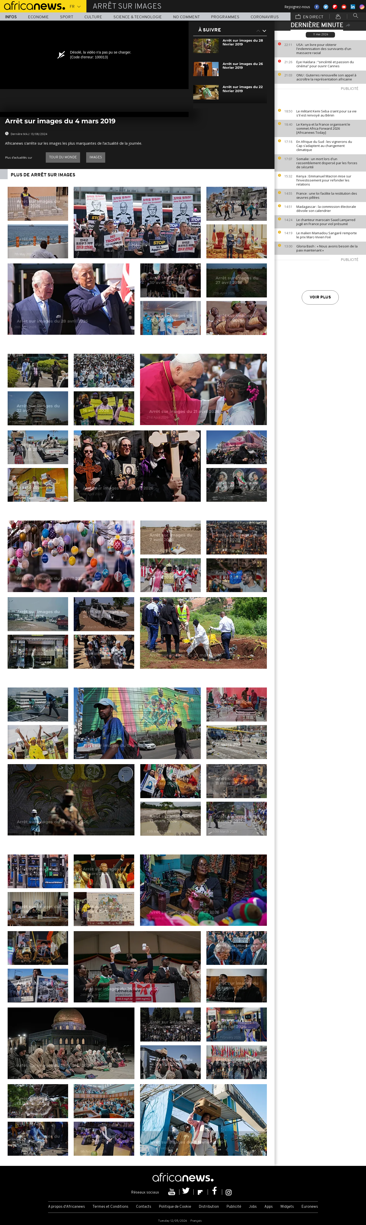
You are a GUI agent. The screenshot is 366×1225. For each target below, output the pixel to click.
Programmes (225, 17)
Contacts (143, 1207)
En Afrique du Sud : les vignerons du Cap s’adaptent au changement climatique (324, 146)
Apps (268, 1207)
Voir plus (320, 297)
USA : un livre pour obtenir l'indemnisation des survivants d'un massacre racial (323, 49)
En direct (309, 17)
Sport (66, 17)
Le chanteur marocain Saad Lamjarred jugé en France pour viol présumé (325, 222)
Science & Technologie (137, 17)
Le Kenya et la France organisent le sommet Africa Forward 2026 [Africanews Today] (323, 128)
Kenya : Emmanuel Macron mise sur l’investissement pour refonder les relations (323, 180)
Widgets (287, 1207)
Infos (11, 17)
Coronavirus (265, 17)
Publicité (233, 1207)
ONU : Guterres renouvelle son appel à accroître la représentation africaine (326, 77)
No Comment (186, 17)
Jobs (253, 1207)
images (95, 157)
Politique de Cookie (175, 1207)
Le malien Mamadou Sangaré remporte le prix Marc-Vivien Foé (326, 235)
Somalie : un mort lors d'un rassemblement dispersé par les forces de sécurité (326, 163)
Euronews (309, 1207)
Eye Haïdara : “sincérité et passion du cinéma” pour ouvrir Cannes (325, 64)
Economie (38, 17)
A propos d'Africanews (66, 1207)
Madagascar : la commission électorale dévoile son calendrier (326, 209)
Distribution (209, 1207)
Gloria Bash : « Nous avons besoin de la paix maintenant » (327, 248)
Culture (93, 17)
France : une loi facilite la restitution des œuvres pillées (326, 195)
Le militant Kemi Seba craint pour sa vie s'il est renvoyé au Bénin (326, 113)
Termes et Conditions (110, 1207)
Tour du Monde (63, 157)
